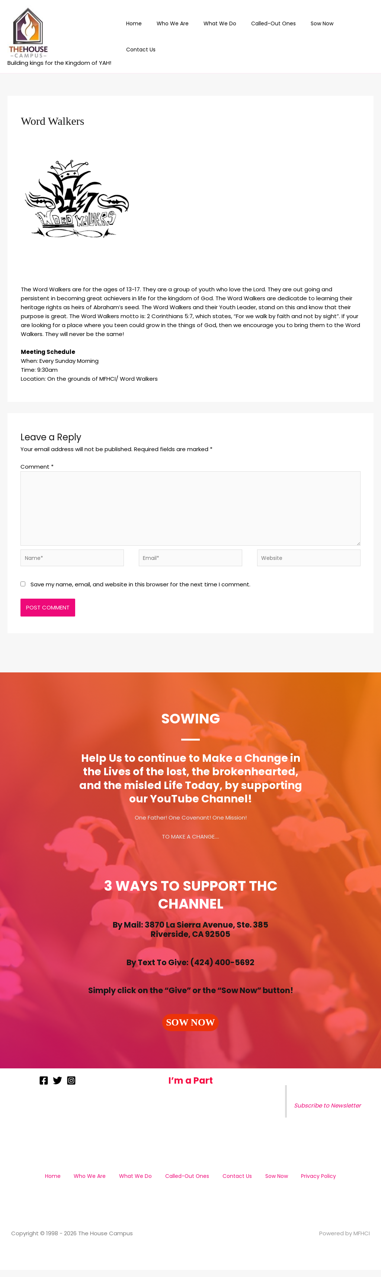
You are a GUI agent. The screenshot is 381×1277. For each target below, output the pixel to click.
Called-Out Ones (273, 36)
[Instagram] (71, 1087)
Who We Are (181, 36)
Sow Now (317, 36)
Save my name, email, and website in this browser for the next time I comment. (140, 591)
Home (147, 36)
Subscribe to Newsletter (330, 1113)
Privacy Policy (302, 1183)
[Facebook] (43, 1087)
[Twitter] (57, 1087)
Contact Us (353, 36)
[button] (190, 1029)
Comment (37, 466)
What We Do (224, 36)
